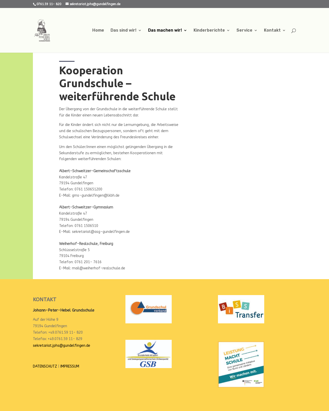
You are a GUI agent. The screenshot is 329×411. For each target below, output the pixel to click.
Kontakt (272, 31)
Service (244, 31)
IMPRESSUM (69, 366)
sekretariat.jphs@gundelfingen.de (61, 345)
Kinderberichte (209, 31)
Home (98, 31)
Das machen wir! (165, 31)
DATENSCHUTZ (45, 366)
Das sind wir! (123, 31)
